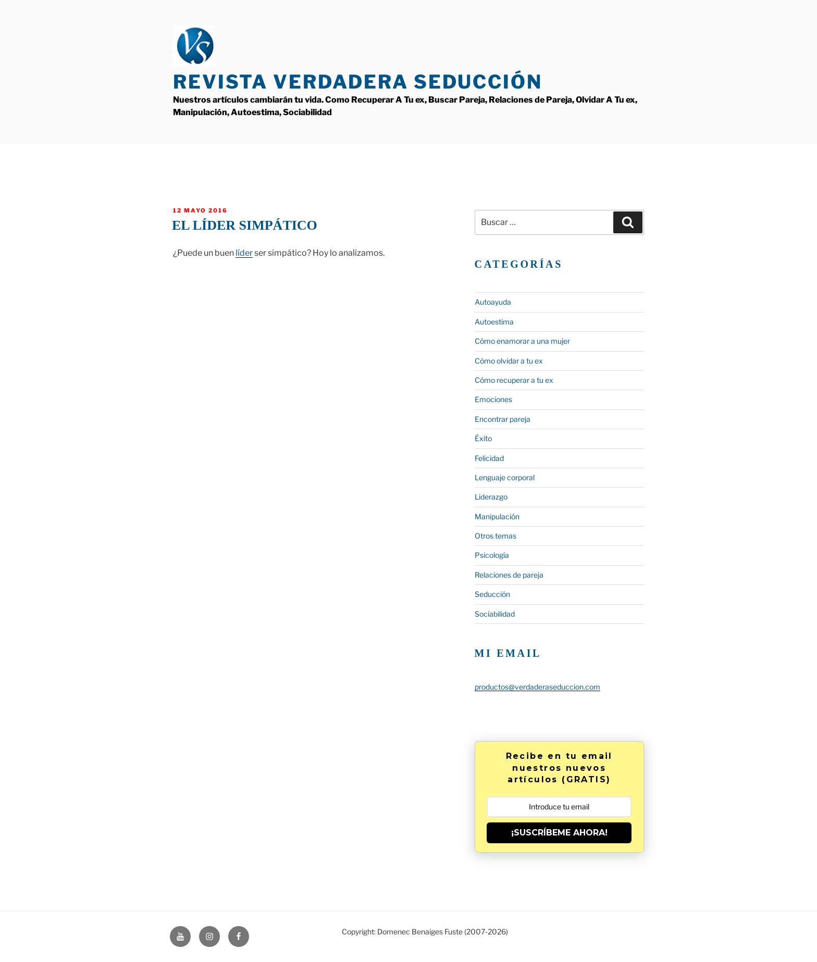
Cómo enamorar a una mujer (522, 340)
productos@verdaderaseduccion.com (537, 686)
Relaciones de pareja (509, 574)
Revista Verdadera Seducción (357, 81)
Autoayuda (493, 301)
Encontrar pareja (502, 419)
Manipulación (497, 516)
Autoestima (494, 321)
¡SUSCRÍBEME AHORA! (559, 833)
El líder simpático (244, 225)
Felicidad (489, 458)
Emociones (493, 399)
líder (244, 253)
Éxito (483, 438)
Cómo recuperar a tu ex (514, 380)
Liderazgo (491, 496)
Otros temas (495, 535)
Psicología (492, 555)
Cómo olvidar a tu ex (509, 360)
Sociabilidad (495, 613)
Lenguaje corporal (505, 477)
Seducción (492, 594)
